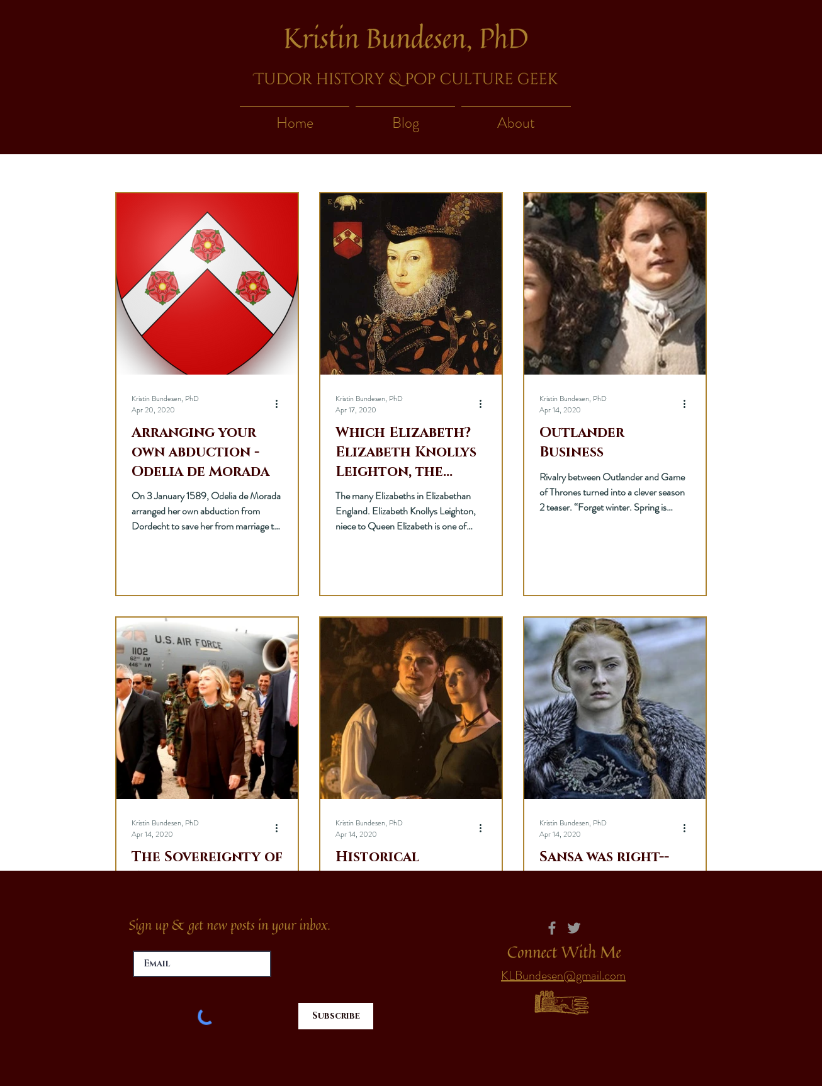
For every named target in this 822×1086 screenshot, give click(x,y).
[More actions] (280, 404)
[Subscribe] (335, 1016)
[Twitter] (574, 928)
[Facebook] (552, 928)
